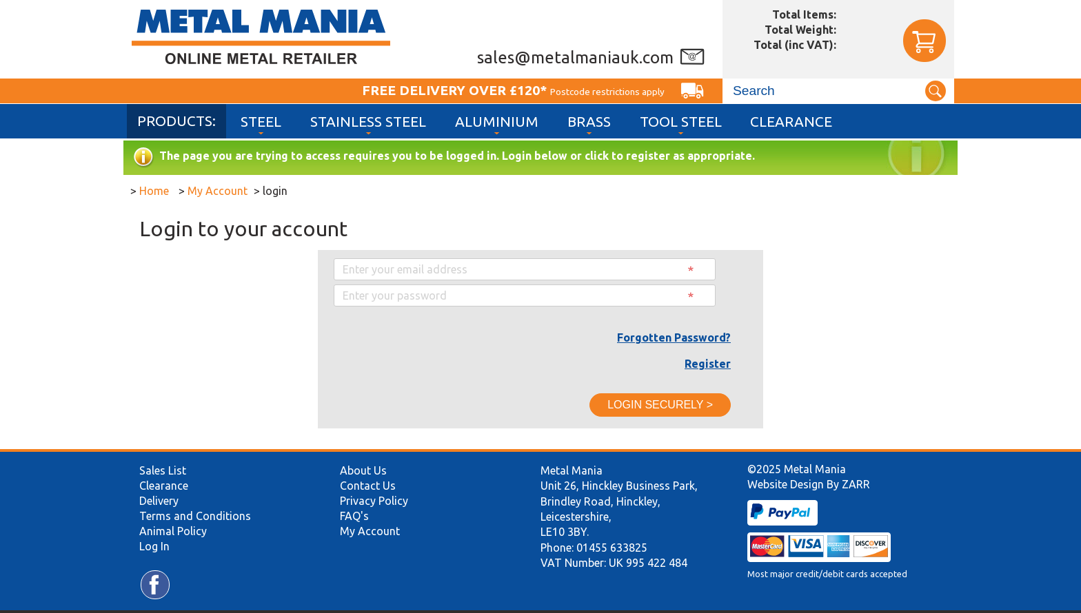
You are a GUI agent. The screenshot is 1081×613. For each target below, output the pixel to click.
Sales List (162, 470)
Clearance (791, 121)
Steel (261, 121)
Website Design (785, 484)
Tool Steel (681, 121)
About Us (363, 470)
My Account (370, 531)
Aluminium (496, 121)
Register (708, 363)
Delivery (159, 501)
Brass (589, 121)
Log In (154, 546)
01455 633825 (611, 547)
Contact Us (368, 485)
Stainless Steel (368, 121)
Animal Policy (173, 531)
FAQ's (354, 516)
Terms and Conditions (195, 516)
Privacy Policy (374, 501)
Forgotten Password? (674, 337)
